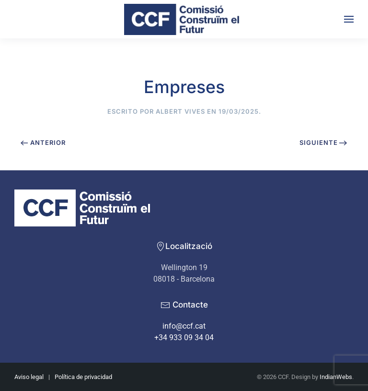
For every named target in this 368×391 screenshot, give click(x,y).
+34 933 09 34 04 (184, 337)
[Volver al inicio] (184, 19)
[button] (349, 19)
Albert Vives (180, 111)
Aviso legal (29, 376)
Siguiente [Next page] (323, 142)
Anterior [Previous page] (43, 142)
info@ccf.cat (184, 326)
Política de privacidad (83, 376)
